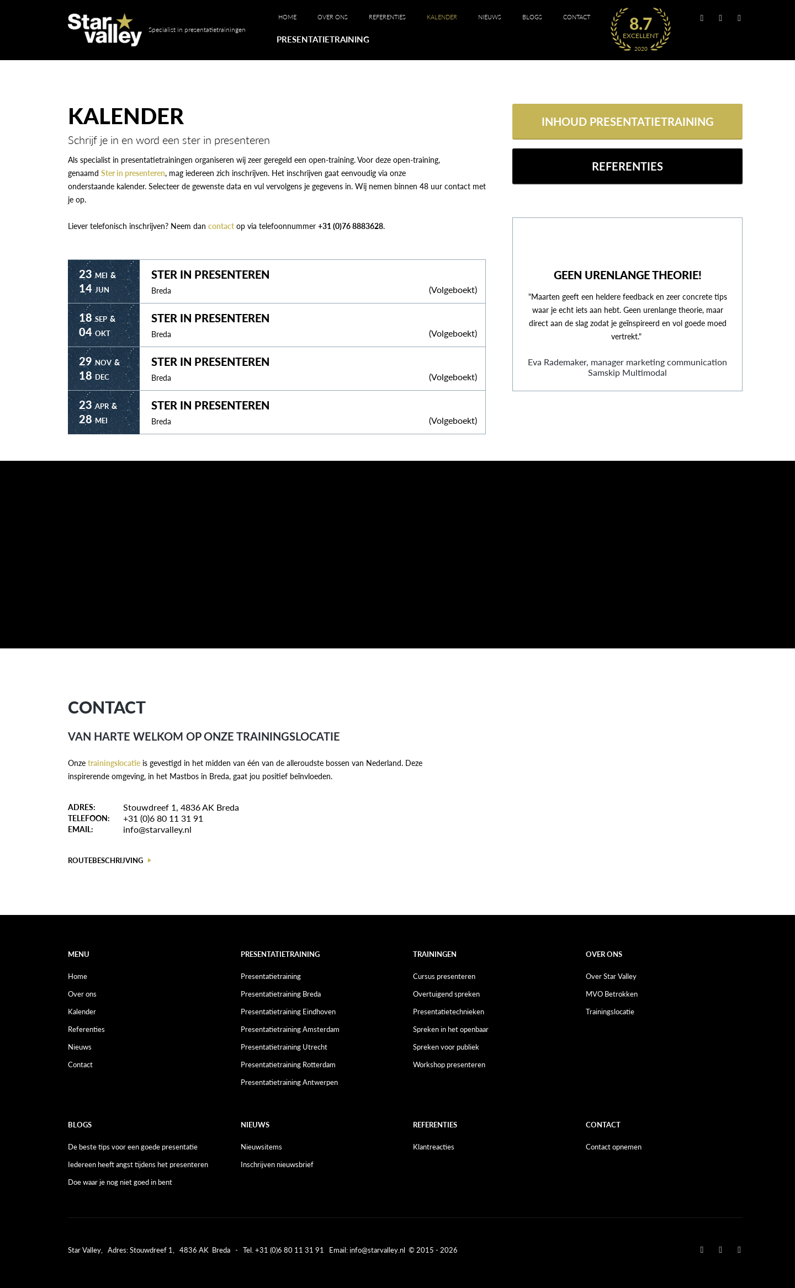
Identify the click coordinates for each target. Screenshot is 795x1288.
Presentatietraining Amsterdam (290, 1029)
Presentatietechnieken (448, 1011)
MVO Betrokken (612, 993)
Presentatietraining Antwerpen (289, 1082)
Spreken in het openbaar (451, 1029)
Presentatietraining (323, 39)
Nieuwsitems (261, 1146)
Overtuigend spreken (446, 993)
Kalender (442, 16)
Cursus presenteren (444, 976)
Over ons (332, 16)
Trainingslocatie (610, 1011)
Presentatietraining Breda (281, 993)
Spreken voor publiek (446, 1046)
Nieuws (489, 16)
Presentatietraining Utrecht (284, 1046)
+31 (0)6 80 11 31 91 (163, 818)
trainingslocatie (114, 763)
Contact (576, 16)
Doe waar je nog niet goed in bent (120, 1182)
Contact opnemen (614, 1146)
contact (221, 226)
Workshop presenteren (449, 1064)
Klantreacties (433, 1146)
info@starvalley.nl (157, 829)
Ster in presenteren (133, 173)
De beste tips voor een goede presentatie (133, 1146)
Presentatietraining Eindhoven (288, 1011)
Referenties (387, 16)
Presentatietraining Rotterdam (288, 1064)
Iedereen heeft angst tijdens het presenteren (138, 1164)
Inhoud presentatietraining (628, 121)
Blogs (532, 16)
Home (287, 16)
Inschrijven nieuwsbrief (277, 1164)
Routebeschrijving (105, 860)
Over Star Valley (611, 976)
